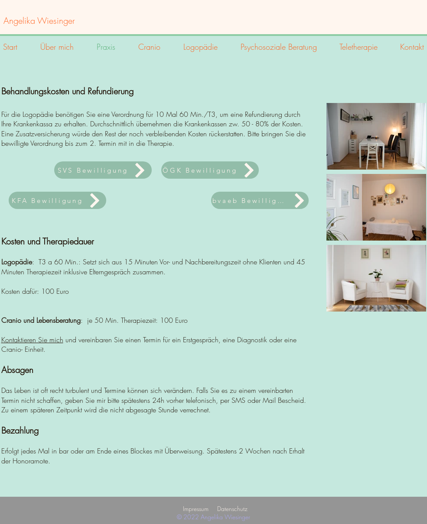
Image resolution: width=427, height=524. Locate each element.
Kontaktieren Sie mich (32, 339)
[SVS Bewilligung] (103, 170)
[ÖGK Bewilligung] (210, 170)
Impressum (196, 509)
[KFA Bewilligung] (57, 200)
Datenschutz (232, 509)
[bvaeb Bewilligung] (260, 200)
